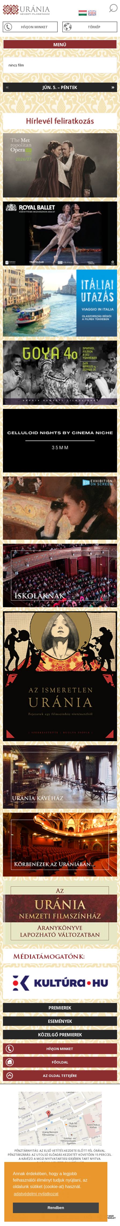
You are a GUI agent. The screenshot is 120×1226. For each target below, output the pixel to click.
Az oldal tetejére (60, 1075)
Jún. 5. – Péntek (60, 87)
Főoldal (60, 1062)
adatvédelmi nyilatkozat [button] (36, 1194)
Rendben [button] (56, 1208)
